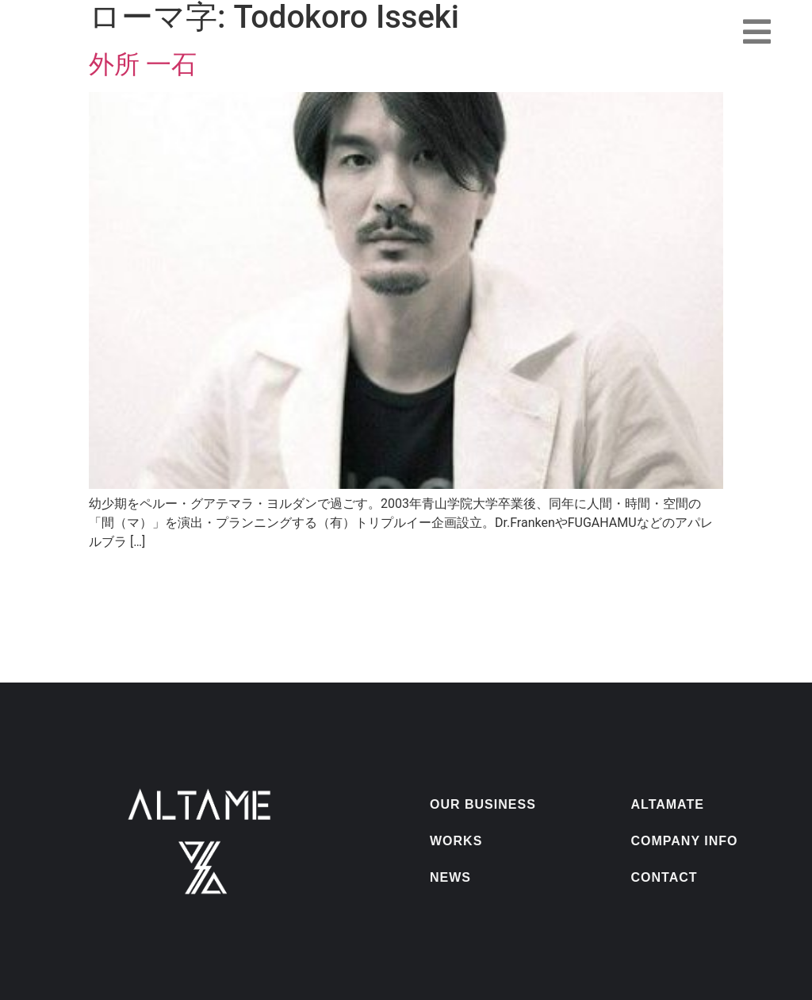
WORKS (456, 841)
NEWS (450, 877)
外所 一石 (143, 64)
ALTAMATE (667, 804)
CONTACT (664, 877)
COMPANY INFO (684, 841)
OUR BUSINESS (483, 804)
